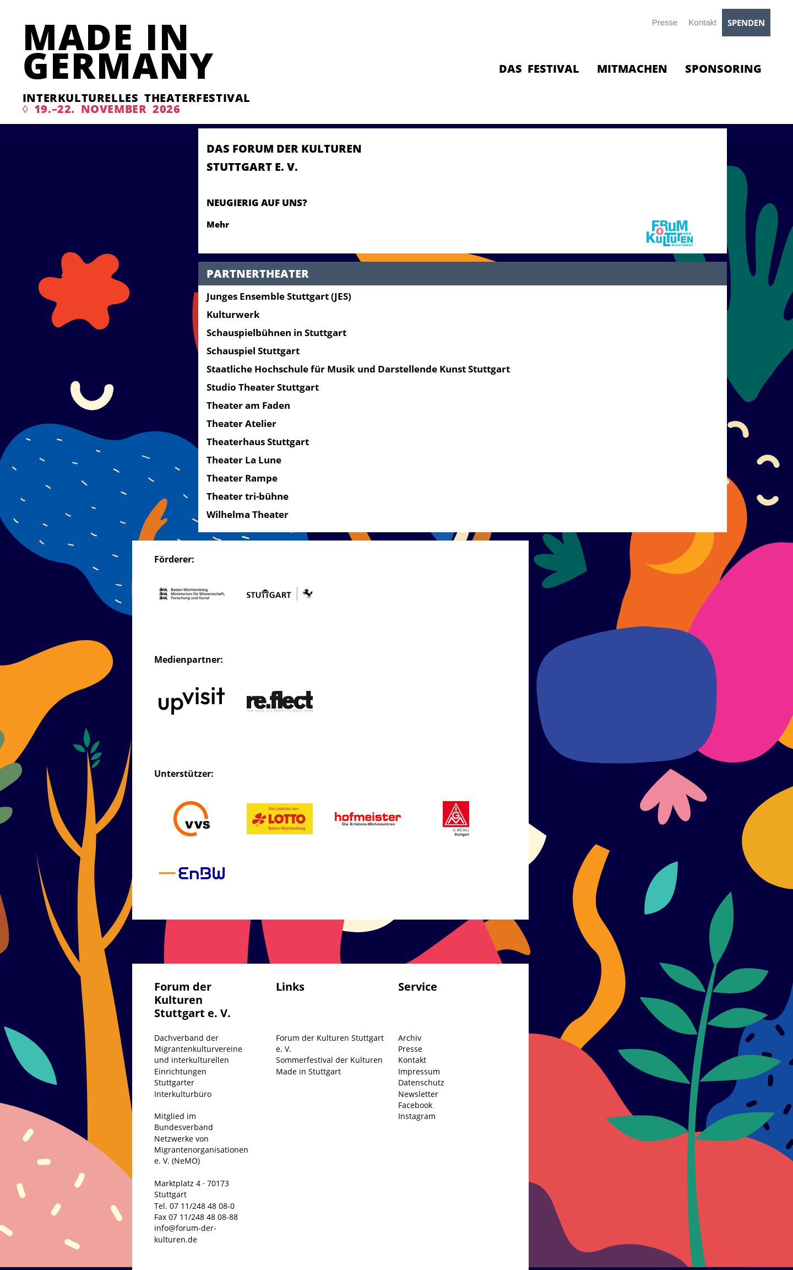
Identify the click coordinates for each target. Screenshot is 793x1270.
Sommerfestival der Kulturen (329, 1060)
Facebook (415, 1105)
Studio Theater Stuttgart (263, 387)
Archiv (409, 1038)
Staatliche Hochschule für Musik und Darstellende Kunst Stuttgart (358, 369)
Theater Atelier (241, 423)
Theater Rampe (242, 478)
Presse (665, 22)
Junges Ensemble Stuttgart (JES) (279, 296)
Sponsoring (723, 68)
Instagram (417, 1116)
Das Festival (539, 68)
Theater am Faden (248, 405)
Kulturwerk (233, 314)
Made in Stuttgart (308, 1071)
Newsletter (418, 1094)
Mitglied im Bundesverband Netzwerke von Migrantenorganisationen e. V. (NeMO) (201, 1138)
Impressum (419, 1071)
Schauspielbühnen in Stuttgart (276, 332)
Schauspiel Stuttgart (253, 350)
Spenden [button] (746, 22)
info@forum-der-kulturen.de (185, 1233)
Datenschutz (421, 1082)
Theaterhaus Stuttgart (258, 441)
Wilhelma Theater (248, 514)
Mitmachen (632, 68)
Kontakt (702, 22)
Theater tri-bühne (248, 496)
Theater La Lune (244, 459)
